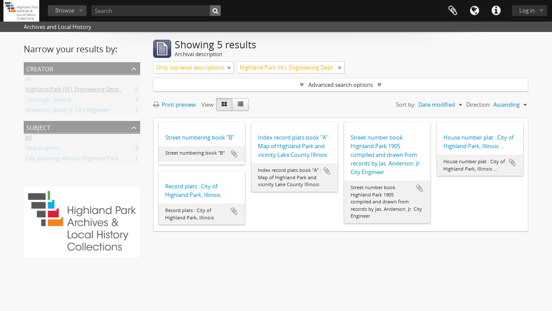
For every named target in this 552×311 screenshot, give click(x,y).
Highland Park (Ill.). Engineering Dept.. (73, 91)
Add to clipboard (234, 153)
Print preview (174, 104)
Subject (38, 127)
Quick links (496, 11)
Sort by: (406, 104)
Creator (39, 68)
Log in (527, 10)
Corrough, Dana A (48, 101)
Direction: (478, 104)
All (28, 80)
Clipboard (453, 11)
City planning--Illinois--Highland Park (72, 160)
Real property (42, 149)
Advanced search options (340, 85)
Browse (64, 10)
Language (474, 11)
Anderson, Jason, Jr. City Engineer (67, 111)
